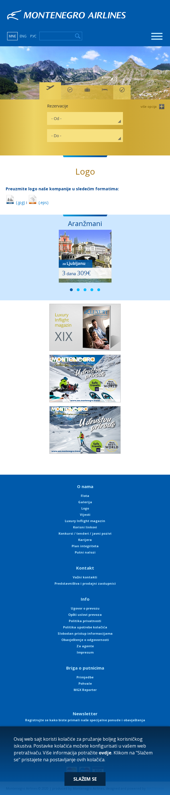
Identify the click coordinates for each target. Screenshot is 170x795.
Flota (85, 496)
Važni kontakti (85, 577)
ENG (23, 36)
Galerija (85, 502)
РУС (33, 36)
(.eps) (38, 202)
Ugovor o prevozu (85, 608)
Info (85, 599)
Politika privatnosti (85, 621)
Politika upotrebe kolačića (85, 627)
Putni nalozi (85, 552)
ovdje (105, 753)
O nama (85, 486)
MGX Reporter (85, 690)
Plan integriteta (85, 546)
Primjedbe (85, 677)
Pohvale (85, 683)
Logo (85, 508)
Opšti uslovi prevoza (85, 614)
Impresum (85, 652)
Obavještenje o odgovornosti (85, 640)
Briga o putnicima (85, 668)
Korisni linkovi (85, 527)
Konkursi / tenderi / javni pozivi (85, 533)
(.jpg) (15, 202)
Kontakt (85, 568)
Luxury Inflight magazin (85, 521)
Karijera (85, 540)
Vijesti (85, 514)
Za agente (85, 646)
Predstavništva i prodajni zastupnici (85, 583)
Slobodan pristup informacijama (85, 633)
